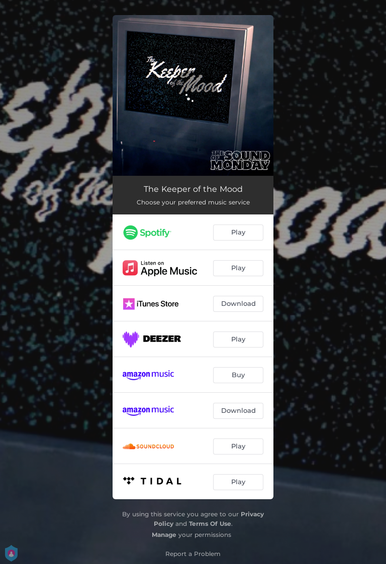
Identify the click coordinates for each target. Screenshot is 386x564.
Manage (164, 534)
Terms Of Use (210, 523)
